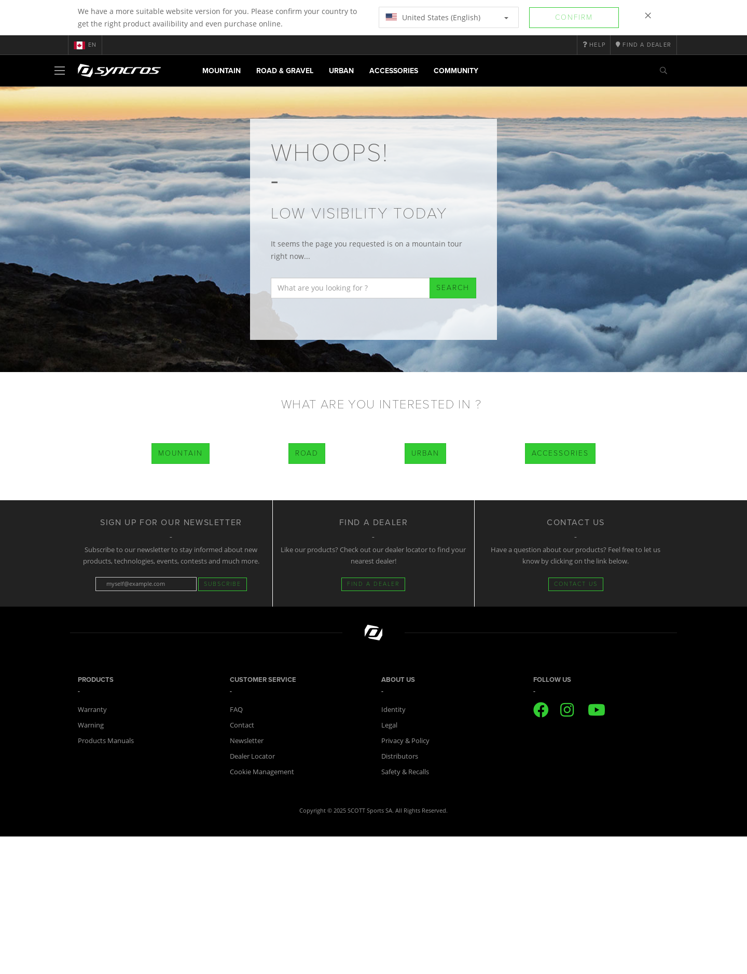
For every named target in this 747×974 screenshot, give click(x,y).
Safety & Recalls (405, 771)
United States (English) (446, 17)
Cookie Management (262, 771)
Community (456, 70)
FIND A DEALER (373, 584)
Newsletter (247, 740)
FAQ (236, 709)
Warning (91, 725)
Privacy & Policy (405, 740)
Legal (389, 725)
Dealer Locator (252, 756)
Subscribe (222, 584)
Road (307, 453)
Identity (393, 709)
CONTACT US (576, 584)
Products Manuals (106, 740)
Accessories (393, 70)
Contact (242, 725)
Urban (341, 70)
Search (452, 287)
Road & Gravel (284, 70)
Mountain (221, 70)
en (85, 45)
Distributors (399, 756)
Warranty (92, 709)
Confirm (574, 17)
